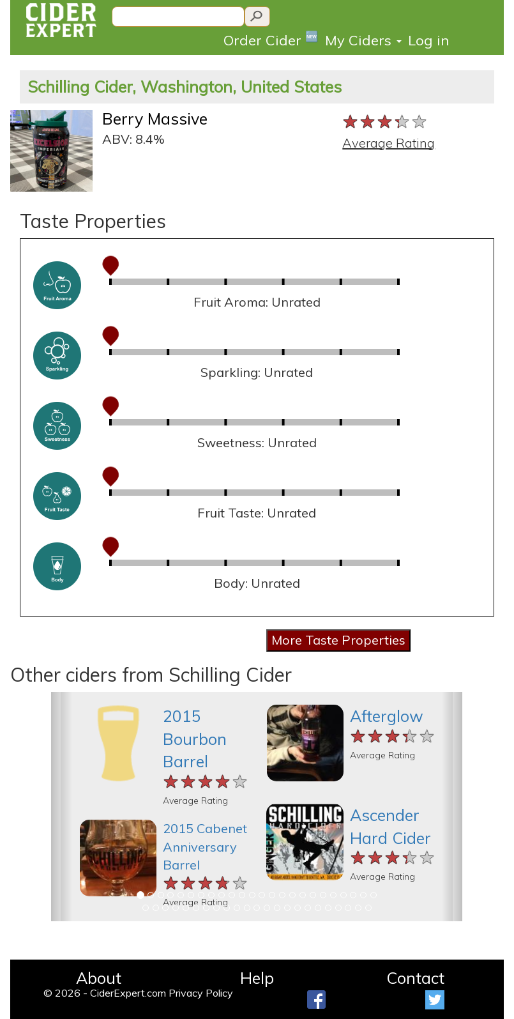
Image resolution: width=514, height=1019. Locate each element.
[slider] (385, 122)
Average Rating (388, 143)
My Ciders (363, 40)
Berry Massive (155, 118)
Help (257, 978)
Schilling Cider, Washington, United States (184, 86)
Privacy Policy (201, 992)
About (98, 978)
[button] (61, 806)
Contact (415, 978)
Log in (428, 40)
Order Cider (271, 39)
